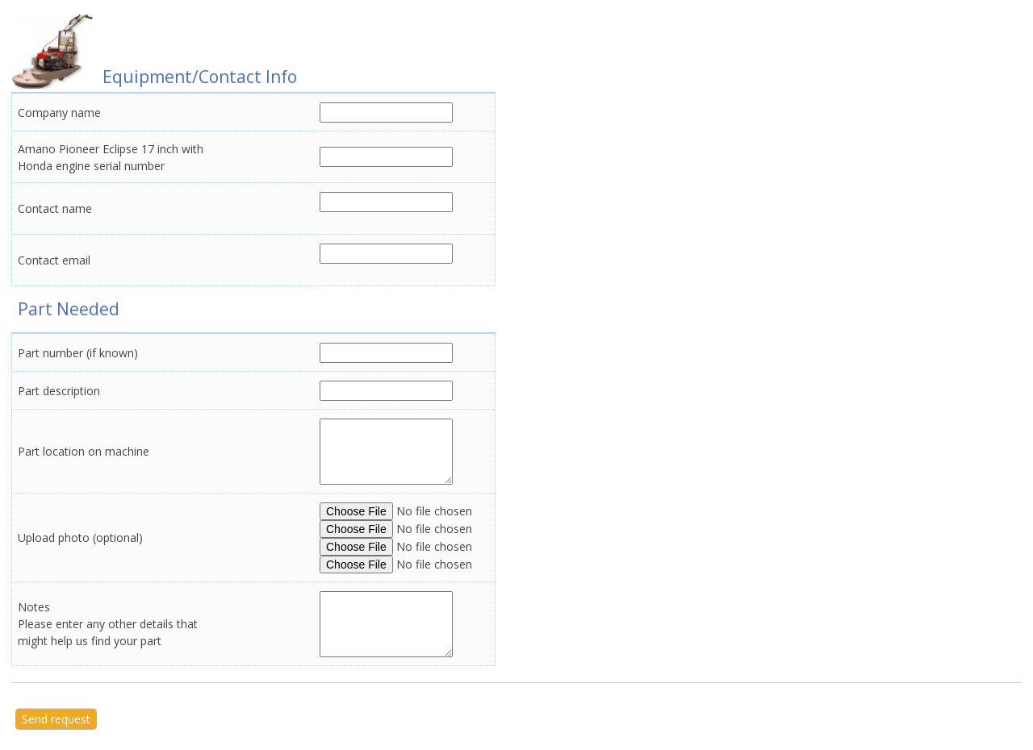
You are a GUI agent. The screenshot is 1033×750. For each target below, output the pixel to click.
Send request (56, 719)
